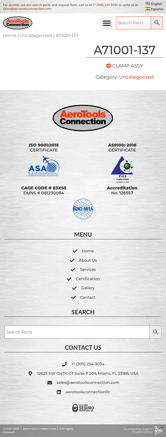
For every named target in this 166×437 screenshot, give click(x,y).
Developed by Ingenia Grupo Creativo (138, 430)
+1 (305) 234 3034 (105, 5)
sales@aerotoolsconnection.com (27, 9)
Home (9, 35)
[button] (106, 22)
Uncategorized (36, 35)
